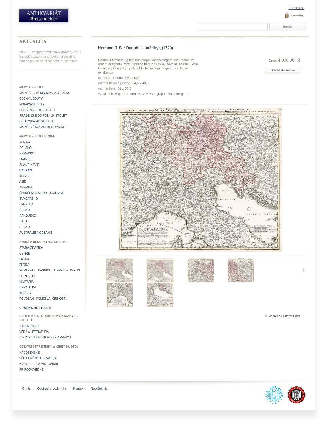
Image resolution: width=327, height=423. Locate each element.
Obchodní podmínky (51, 388)
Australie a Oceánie (36, 232)
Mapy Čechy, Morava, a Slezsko (44, 93)
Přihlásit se (297, 8)
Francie (25, 159)
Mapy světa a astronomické (42, 127)
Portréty (27, 276)
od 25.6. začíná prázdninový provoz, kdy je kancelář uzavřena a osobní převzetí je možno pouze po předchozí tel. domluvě (50, 56)
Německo (26, 153)
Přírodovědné (31, 369)
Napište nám (100, 388)
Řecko (24, 210)
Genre (24, 253)
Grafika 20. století (35, 308)
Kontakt (78, 388)
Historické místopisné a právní (45, 337)
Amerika (26, 187)
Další (303, 270)
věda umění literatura (38, 358)
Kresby (25, 293)
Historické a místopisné (39, 364)
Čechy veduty (31, 98)
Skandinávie (29, 164)
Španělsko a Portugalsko (41, 193)
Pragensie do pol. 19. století (43, 115)
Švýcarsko (28, 198)
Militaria (26, 281)
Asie (22, 181)
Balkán (25, 170)
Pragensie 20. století (37, 110)
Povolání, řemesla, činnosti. (43, 298)
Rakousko (27, 215)
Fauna (24, 259)
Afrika (24, 142)
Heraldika (27, 287)
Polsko (25, 147)
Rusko (24, 227)
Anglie (24, 176)
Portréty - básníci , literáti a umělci (49, 270)
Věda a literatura (34, 331)
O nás (26, 388)
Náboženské (29, 326)
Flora (24, 264)
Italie (23, 221)
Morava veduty (32, 104)
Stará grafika (31, 247)
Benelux (26, 204)
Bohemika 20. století (36, 121)
